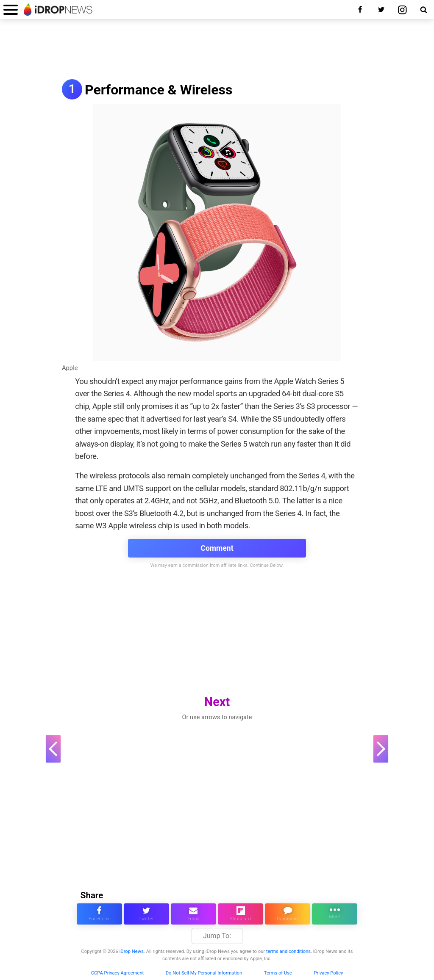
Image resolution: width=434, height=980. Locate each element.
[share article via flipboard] (240, 914)
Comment (216, 548)
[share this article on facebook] (99, 914)
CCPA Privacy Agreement (117, 973)
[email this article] (193, 914)
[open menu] (10, 9)
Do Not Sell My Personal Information (204, 973)
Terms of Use (278, 973)
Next (217, 702)
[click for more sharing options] (334, 914)
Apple (70, 368)
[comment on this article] (287, 914)
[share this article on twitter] (146, 914)
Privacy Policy (328, 973)
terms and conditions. (289, 951)
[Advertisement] (217, 50)
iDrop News (132, 951)
